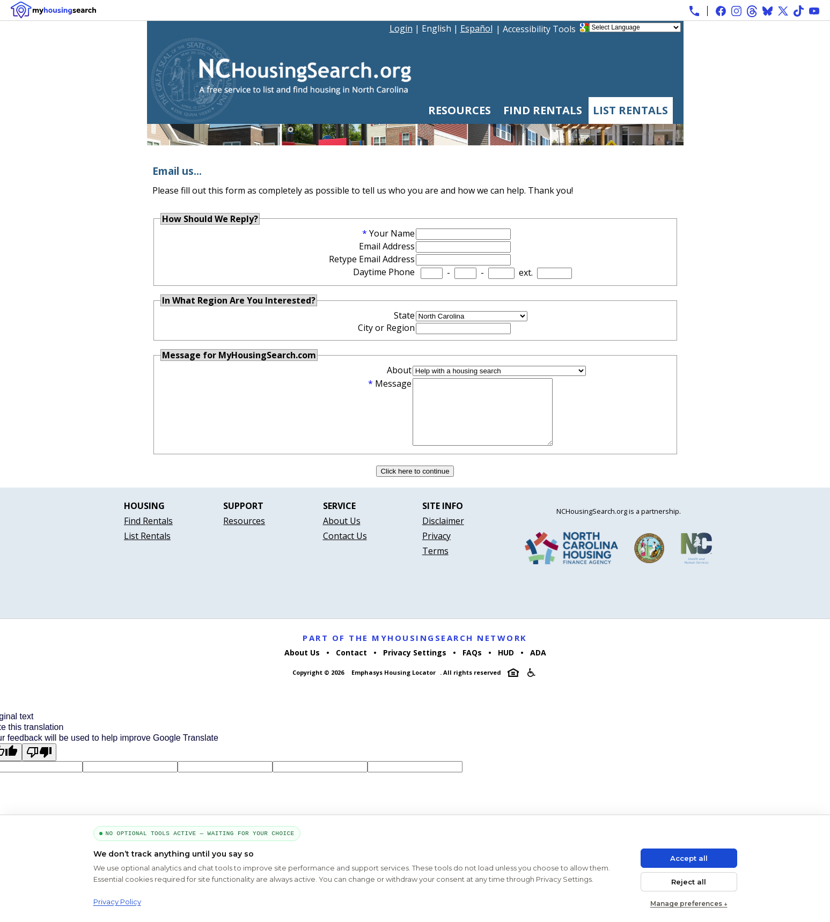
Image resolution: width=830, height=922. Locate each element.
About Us (342, 534)
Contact (351, 665)
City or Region (386, 328)
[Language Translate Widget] (635, 27)
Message (393, 383)
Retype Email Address (372, 259)
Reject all (688, 881)
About (399, 370)
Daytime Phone (384, 272)
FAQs (472, 665)
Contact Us (345, 549)
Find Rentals (542, 110)
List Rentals (630, 110)
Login (401, 28)
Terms (435, 564)
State (404, 315)
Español (476, 28)
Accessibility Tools (539, 29)
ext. (526, 272)
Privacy (436, 549)
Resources (459, 110)
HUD (506, 665)
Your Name (392, 233)
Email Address (387, 246)
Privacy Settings (414, 665)
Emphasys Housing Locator (393, 685)
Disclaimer (443, 534)
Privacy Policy (117, 901)
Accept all (689, 858)
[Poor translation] (39, 765)
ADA (538, 665)
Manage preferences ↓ (689, 903)
